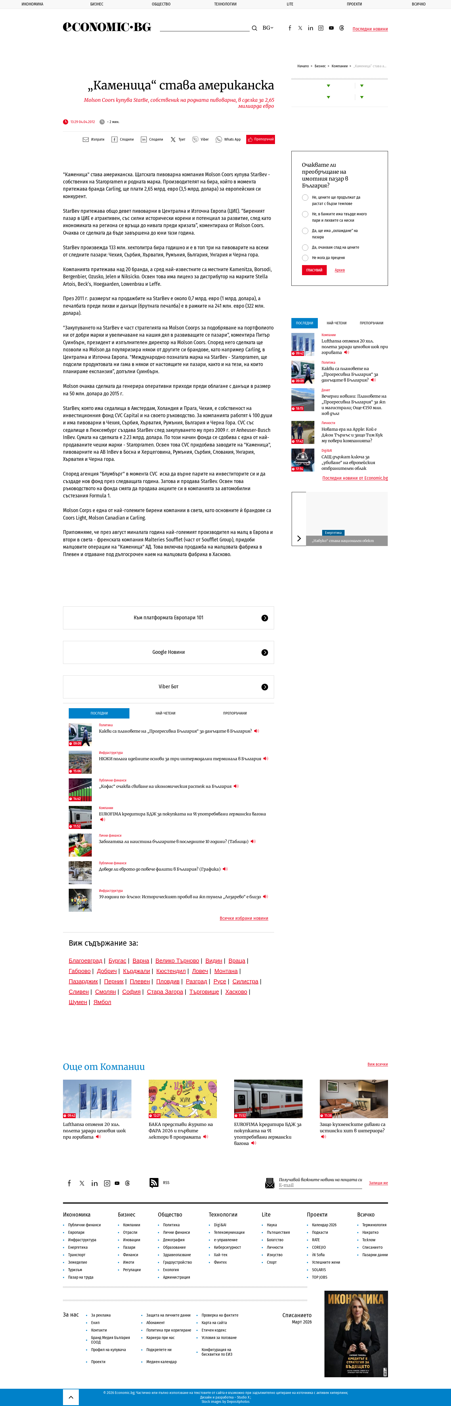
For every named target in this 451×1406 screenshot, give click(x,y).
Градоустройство (177, 1262)
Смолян (105, 992)
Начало (303, 66)
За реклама (101, 1315)
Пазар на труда (80, 1277)
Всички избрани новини (244, 918)
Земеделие (77, 1262)
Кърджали (136, 971)
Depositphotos (238, 1401)
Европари (76, 1232)
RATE (316, 1240)
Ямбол (102, 1002)
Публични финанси (112, 780)
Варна (141, 960)
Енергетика (333, 533)
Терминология (374, 1225)
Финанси (130, 1254)
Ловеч (200, 971)
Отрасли (130, 1232)
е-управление (226, 1240)
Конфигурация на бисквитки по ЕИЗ (217, 1352)
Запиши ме (378, 1183)
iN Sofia (318, 1254)
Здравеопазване (177, 1254)
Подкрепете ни (159, 1349)
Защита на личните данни (168, 1315)
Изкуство (274, 1254)
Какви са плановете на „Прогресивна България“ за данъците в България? (179, 731)
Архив (340, 270)
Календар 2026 (324, 1225)
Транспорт (76, 1254)
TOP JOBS (319, 1277)
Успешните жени (326, 1262)
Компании (340, 66)
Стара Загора (165, 992)
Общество (161, 4)
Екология (171, 1269)
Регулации (132, 1269)
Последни (99, 713)
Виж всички (378, 1064)
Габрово (80, 971)
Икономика (32, 4)
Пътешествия (278, 1232)
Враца (237, 960)
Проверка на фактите (220, 1315)
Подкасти (320, 1232)
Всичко (419, 4)
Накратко (370, 1232)
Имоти (128, 1262)
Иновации (131, 1240)
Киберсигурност (227, 1247)
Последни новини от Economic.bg (355, 478)
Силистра (245, 981)
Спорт (272, 1262)
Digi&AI (327, 451)
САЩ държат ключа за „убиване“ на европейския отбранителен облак (348, 462)
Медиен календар (161, 1361)
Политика (106, 725)
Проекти (354, 4)
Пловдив (167, 981)
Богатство (275, 1240)
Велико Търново (177, 960)
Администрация (176, 1277)
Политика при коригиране (168, 1330)
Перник (114, 981)
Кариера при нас (160, 1337)
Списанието (372, 1247)
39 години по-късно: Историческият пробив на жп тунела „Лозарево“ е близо (183, 896)
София (131, 992)
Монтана (226, 971)
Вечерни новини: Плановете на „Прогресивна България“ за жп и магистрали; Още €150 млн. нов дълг (354, 405)
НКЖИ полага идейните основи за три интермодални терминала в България (183, 758)
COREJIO (319, 1247)
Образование (174, 1247)
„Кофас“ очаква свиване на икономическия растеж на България (169, 786)
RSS (159, 1183)
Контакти (99, 1330)
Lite (290, 4)
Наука (272, 1225)
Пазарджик (83, 981)
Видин (213, 960)
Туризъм (75, 1269)
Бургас (118, 960)
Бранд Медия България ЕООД (110, 1340)
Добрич (107, 971)
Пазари (129, 1247)
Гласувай (314, 270)
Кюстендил (171, 971)
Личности (328, 423)
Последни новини (370, 29)
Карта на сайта (214, 1322)
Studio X (243, 1397)
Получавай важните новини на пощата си (320, 1179)
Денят (326, 390)
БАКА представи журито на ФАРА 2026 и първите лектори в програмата (181, 1131)
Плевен (140, 981)
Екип (95, 1322)
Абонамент (155, 1322)
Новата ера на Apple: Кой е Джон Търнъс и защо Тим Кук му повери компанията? (352, 435)
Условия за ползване (219, 1337)
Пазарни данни (375, 1254)
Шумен (78, 1002)
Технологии (225, 4)
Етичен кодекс (214, 1330)
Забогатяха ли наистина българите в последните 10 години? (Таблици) (177, 841)
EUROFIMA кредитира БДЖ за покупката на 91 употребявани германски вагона (182, 816)
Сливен (79, 992)
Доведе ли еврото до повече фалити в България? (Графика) (163, 869)
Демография (174, 1240)
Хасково (236, 992)
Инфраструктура (111, 753)
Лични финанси (110, 836)
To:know (368, 1240)
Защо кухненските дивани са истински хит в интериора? (352, 1131)
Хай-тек (221, 1254)
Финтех (220, 1262)
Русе (219, 981)
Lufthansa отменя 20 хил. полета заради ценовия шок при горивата (355, 346)
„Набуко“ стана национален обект (343, 541)
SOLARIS (319, 1269)
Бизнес (96, 4)
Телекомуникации (229, 1232)
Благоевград (85, 960)
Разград (196, 981)
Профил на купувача (108, 1349)
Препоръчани (235, 713)
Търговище (204, 992)
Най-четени (165, 713)
